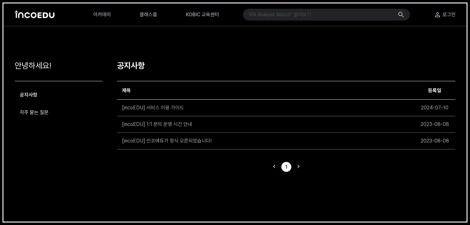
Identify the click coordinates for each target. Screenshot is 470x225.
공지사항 (28, 95)
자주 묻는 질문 (34, 112)
